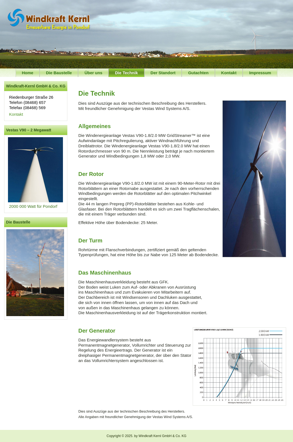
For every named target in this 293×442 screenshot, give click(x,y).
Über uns (93, 72)
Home (28, 72)
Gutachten (198, 72)
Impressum (260, 72)
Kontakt (229, 72)
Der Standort (163, 72)
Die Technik (126, 72)
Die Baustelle (59, 72)
